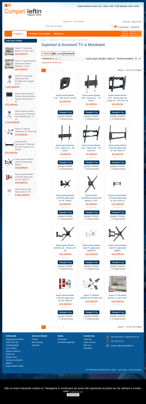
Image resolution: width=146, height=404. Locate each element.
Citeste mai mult (76, 392)
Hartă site (35, 345)
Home (43, 40)
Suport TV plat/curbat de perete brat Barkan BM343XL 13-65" (25, 63)
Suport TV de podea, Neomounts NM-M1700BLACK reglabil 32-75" (24, 80)
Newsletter (88, 348)
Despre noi (67, 21)
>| (62, 70)
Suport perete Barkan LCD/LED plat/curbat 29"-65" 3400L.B (24, 177)
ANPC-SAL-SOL (12, 342)
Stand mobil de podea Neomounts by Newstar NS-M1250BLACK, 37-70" (25, 115)
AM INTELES (73, 395)
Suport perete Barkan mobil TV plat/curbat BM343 (24, 162)
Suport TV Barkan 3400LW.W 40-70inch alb (25, 130)
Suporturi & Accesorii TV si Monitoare (74, 40)
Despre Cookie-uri (13, 351)
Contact (35, 339)
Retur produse (37, 342)
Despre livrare (11, 357)
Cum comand (78, 21)
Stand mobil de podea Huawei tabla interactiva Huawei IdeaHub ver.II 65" (25, 97)
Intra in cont (136, 21)
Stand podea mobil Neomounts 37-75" (23, 190)
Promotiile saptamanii (66, 342)
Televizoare (53, 40)
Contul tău (88, 339)
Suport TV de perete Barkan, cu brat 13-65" (24, 49)
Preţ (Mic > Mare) (105, 59)
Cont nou (126, 21)
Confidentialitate (12, 345)
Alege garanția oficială (14, 339)
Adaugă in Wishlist (65, 116)
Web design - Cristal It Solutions (130, 370)
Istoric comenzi (89, 342)
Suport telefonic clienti (14, 366)
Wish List (87, 345)
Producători (62, 339)
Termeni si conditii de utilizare (14, 361)
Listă (56, 59)
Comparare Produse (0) (51, 63)
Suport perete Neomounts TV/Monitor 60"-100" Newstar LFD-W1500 (25, 145)
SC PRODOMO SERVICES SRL (98, 370)
